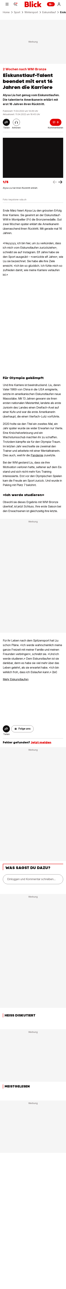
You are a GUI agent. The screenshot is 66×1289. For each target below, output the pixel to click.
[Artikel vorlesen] (16, 122)
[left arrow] (60, 182)
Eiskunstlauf (49, 12)
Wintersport (31, 12)
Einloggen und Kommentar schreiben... (31, 879)
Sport (17, 12)
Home (6, 12)
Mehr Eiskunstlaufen (16, 679)
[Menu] (7, 4)
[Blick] (33, 4)
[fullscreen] (33, 158)
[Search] (15, 4)
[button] (22, 728)
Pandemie (37, 455)
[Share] (6, 122)
